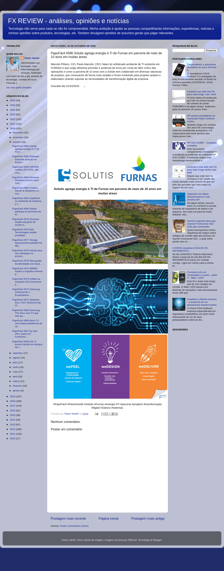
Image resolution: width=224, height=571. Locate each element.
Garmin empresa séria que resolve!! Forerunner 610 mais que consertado (201, 224)
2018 (13, 401)
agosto (17, 357)
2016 (13, 410)
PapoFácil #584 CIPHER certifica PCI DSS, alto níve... (25, 170)
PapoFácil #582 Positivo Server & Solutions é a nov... (25, 191)
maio (16, 371)
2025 (13, 105)
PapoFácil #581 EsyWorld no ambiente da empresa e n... (26, 201)
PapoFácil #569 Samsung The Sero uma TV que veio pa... (26, 313)
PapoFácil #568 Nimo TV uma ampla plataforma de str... (27, 323)
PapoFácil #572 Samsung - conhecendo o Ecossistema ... (26, 292)
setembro (18, 353)
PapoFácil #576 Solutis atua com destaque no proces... (27, 253)
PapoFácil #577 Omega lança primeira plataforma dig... (27, 243)
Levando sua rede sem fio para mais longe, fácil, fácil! (201, 93)
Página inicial (108, 518)
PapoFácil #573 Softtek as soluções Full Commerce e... (26, 282)
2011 (13, 433)
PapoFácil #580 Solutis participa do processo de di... (26, 211)
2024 (13, 109)
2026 (13, 100)
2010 (13, 438)
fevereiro (18, 385)
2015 (13, 415)
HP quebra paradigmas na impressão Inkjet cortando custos (201, 118)
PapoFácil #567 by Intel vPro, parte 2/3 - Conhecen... (24, 334)
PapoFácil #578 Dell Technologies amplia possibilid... (24, 232)
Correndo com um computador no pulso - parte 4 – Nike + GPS (202, 275)
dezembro (18, 132)
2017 (13, 405)
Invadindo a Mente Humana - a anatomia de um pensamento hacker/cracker (202, 302)
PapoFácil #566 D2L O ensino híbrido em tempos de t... (27, 344)
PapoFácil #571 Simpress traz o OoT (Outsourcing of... (26, 302)
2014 (13, 419)
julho (15, 362)
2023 (13, 114)
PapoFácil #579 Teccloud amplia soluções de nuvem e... (25, 222)
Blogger (157, 540)
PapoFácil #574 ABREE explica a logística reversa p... (27, 271)
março (16, 381)
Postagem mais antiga (147, 518)
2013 (13, 424)
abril (15, 376)
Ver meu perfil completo (18, 87)
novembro (18, 137)
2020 (13, 128)
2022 (13, 119)
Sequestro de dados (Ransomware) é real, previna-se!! (198, 197)
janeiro (17, 390)
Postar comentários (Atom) (74, 526)
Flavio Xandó (31, 58)
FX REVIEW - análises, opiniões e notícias (68, 21)
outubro (17, 142)
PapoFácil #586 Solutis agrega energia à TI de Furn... (25, 149)
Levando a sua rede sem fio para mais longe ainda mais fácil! (202, 170)
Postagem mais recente (68, 518)
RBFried (132, 540)
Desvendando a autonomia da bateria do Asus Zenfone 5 (201, 67)
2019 (13, 396)
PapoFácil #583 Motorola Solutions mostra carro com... (25, 180)
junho (16, 367)
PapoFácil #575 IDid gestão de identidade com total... (27, 262)
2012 (13, 429)
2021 (13, 124)
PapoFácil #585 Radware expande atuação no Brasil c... (25, 159)
